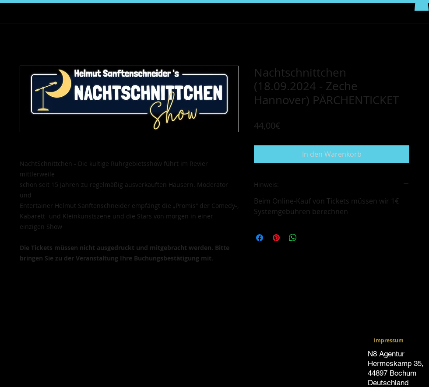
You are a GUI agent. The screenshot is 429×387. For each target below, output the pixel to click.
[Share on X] (309, 237)
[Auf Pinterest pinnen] (276, 237)
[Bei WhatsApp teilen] (293, 237)
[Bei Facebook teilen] (259, 237)
